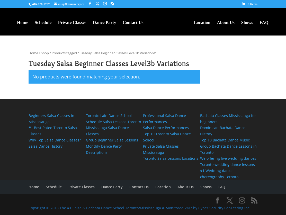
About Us (226, 23)
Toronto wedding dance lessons (227, 164)
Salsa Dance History (45, 146)
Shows (247, 23)
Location (202, 23)
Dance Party (104, 23)
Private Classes (72, 23)
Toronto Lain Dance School (109, 115)
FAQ (264, 23)
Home (22, 23)
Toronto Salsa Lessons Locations (170, 158)
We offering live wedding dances (228, 158)
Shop (45, 53)
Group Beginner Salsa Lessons (112, 140)
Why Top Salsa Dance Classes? (55, 140)
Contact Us (133, 23)
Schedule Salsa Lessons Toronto (113, 121)
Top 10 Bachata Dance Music (225, 140)
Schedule (43, 23)
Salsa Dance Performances (166, 127)
